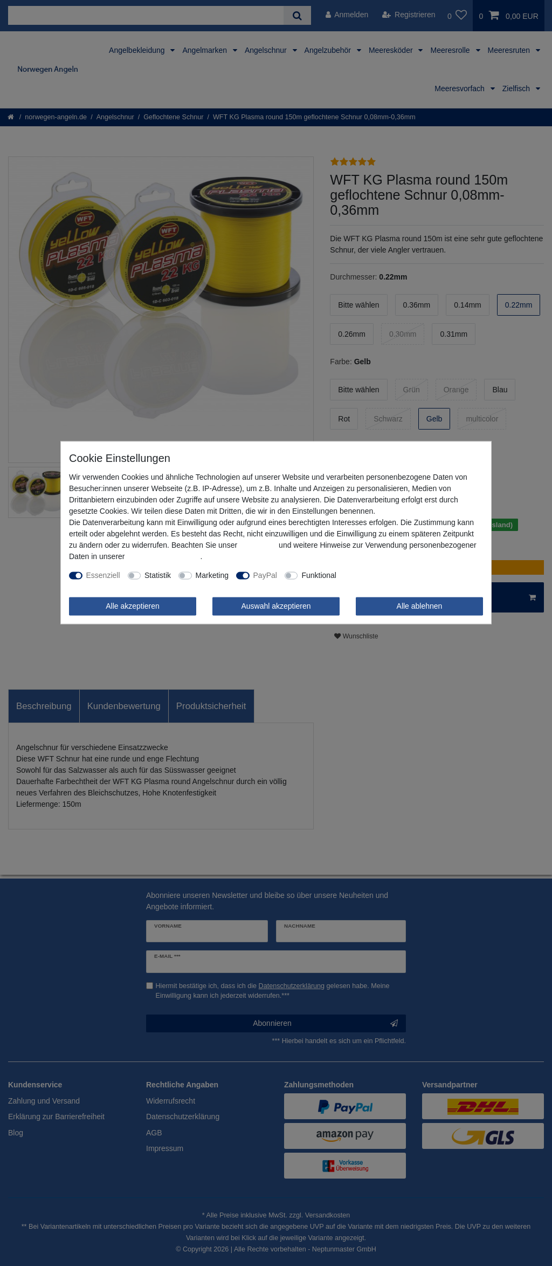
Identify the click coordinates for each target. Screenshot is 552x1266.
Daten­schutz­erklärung (163, 556)
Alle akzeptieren (133, 606)
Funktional (318, 575)
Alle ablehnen (420, 606)
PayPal (265, 575)
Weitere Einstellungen (380, 575)
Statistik (157, 575)
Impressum (258, 545)
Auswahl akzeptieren (275, 606)
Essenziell (103, 575)
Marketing (212, 575)
